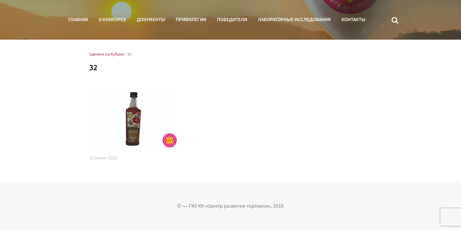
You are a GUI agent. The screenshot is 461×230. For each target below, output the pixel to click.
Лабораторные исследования (294, 19)
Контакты (353, 19)
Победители (232, 19)
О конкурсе (112, 19)
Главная (78, 19)
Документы (151, 19)
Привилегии (191, 19)
